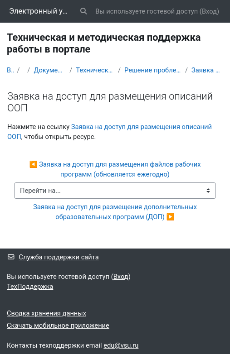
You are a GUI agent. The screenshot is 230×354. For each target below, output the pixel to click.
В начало (10, 70)
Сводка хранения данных (46, 313)
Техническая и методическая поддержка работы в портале (95, 70)
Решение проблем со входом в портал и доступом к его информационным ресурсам (152, 70)
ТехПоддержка (30, 286)
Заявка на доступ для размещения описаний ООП (207, 70)
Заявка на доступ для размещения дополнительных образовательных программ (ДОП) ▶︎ (116, 212)
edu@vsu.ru (120, 345)
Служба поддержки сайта (53, 257)
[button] (83, 11)
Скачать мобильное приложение (58, 325)
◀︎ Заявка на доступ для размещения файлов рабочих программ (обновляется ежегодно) (115, 169)
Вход (209, 11)
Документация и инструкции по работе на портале (50, 70)
